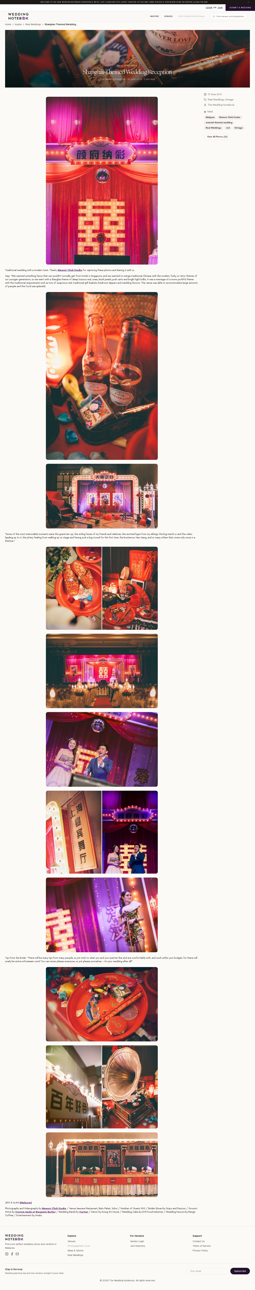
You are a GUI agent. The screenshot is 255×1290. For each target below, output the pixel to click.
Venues (168, 16)
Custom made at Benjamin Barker (35, 1212)
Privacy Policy (200, 1250)
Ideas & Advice (75, 1250)
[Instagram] (6, 1254)
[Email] (17, 1254)
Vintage (229, 99)
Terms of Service (202, 1245)
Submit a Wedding (240, 7)
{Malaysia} (26, 1202)
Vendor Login (137, 1241)
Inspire (154, 16)
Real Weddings (33, 24)
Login (209, 7)
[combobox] (229, 16)
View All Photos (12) (217, 137)
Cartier (83, 1212)
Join (220, 7)
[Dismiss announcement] (248, 2)
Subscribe (240, 1271)
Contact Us (199, 1241)
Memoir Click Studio (70, 270)
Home (8, 24)
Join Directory (137, 1245)
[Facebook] (12, 1254)
